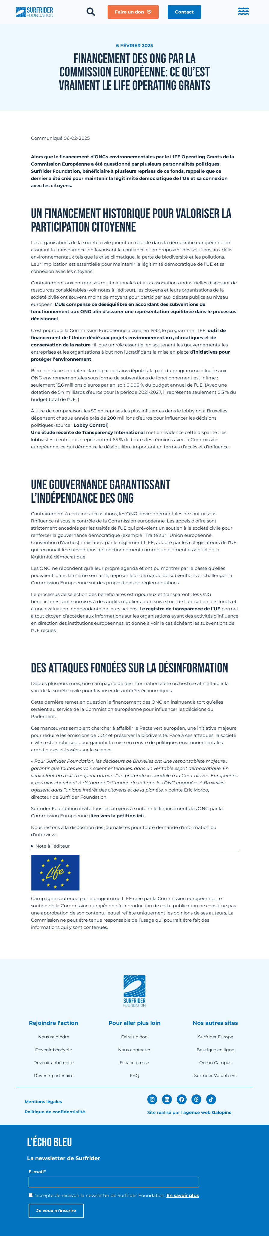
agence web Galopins (207, 1112)
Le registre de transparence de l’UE (179, 609)
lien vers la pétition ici (116, 816)
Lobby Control (90, 425)
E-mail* (37, 1171)
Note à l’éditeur (52, 846)
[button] (184, 12)
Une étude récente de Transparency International (88, 432)
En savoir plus (183, 1195)
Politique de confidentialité (55, 1112)
